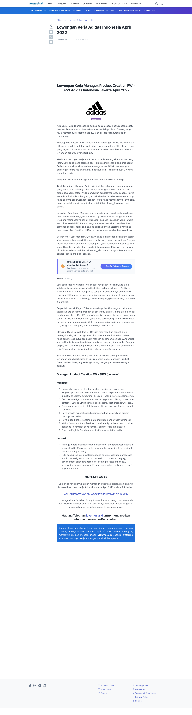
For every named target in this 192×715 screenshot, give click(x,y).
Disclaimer (139, 689)
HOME (50, 3)
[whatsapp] (51, 37)
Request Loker (106, 685)
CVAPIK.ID (136, 3)
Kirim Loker (104, 689)
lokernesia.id (94, 515)
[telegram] (51, 42)
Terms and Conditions (144, 693)
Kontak (137, 701)
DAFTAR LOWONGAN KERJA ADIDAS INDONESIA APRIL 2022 (96, 493)
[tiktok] (30, 685)
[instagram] (34, 685)
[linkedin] (44, 685)
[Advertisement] (96, 61)
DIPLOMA (74, 3)
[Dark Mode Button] (156, 3)
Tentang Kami (140, 685)
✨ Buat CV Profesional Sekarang (116, 266)
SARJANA (87, 3)
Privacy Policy (140, 697)
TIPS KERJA (101, 3)
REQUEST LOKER (119, 3)
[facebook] (51, 32)
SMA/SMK (61, 3)
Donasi (102, 693)
